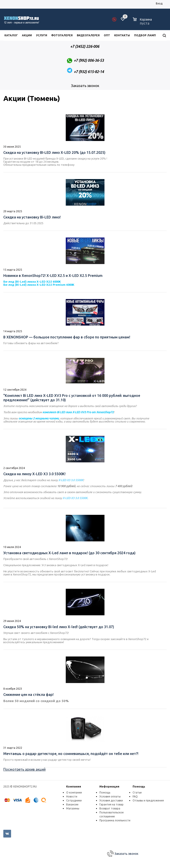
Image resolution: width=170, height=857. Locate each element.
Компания (73, 786)
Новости (71, 796)
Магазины (72, 808)
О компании (74, 792)
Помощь (139, 786)
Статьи (137, 792)
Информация (109, 786)
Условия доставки (111, 800)
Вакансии (72, 804)
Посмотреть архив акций (24, 769)
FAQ (135, 796)
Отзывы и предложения (148, 800)
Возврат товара (109, 808)
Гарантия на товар (111, 804)
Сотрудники (74, 800)
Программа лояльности (114, 820)
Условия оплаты (110, 796)
